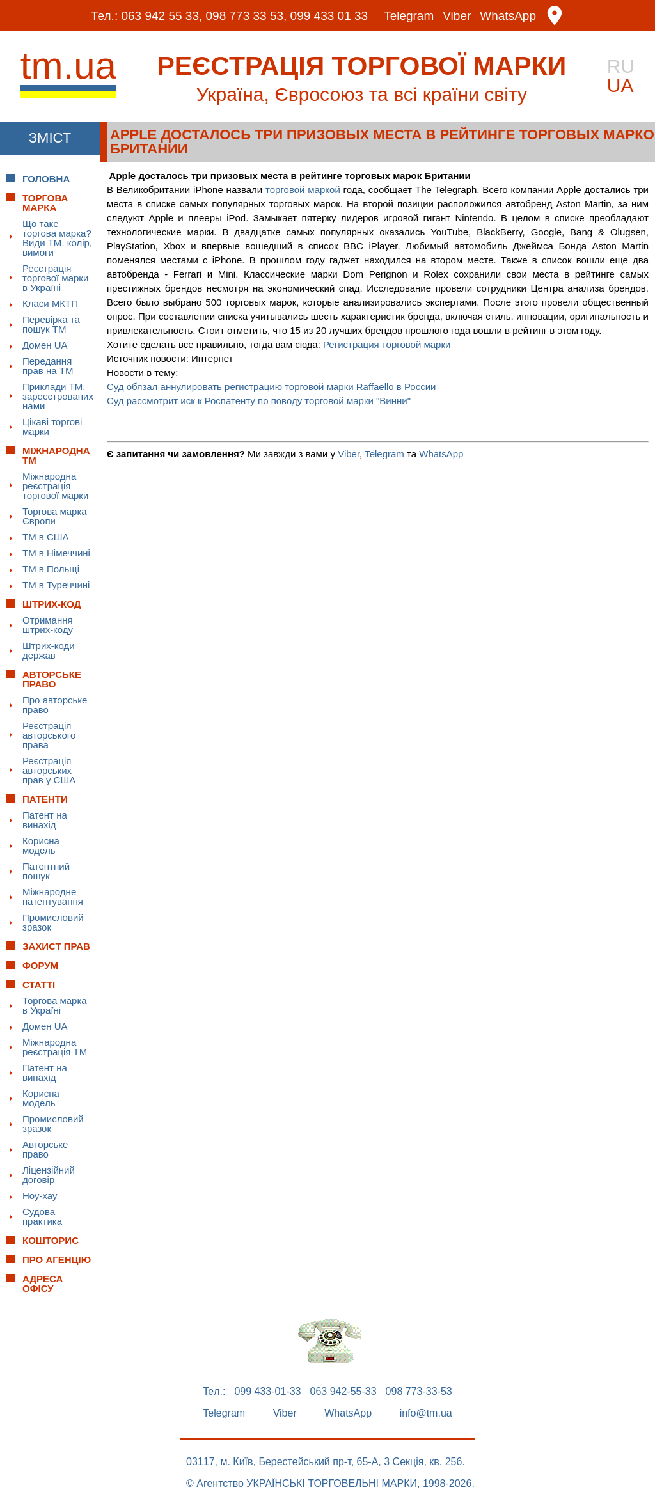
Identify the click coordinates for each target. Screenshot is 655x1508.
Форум (40, 965)
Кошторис (50, 1240)
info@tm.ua (426, 1413)
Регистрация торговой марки (386, 344)
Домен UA (45, 345)
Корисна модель (40, 845)
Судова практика (42, 1216)
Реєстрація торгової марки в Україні (55, 277)
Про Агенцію (56, 1259)
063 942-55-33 (343, 1391)
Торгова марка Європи (54, 516)
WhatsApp (508, 16)
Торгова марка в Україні (54, 1005)
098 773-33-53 (419, 1391)
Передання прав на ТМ (47, 365)
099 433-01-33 (267, 1391)
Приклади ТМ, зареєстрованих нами (57, 396)
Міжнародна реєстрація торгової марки (55, 485)
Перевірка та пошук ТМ (51, 324)
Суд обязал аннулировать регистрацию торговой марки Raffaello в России (271, 386)
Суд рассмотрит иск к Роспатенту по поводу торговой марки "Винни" (259, 400)
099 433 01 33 (329, 15)
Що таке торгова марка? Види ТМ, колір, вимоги (57, 238)
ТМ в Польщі (50, 569)
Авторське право (45, 1149)
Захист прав (56, 946)
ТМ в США (45, 537)
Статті (38, 984)
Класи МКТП (50, 303)
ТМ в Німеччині (56, 553)
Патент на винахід (44, 819)
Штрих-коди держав (48, 650)
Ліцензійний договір (48, 1174)
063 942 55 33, (161, 15)
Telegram (409, 16)
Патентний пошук (46, 871)
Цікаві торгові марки (52, 426)
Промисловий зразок (53, 922)
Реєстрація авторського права (48, 735)
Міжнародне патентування (52, 896)
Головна (46, 178)
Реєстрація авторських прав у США (48, 770)
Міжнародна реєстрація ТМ (54, 1046)
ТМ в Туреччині (56, 585)
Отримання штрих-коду (47, 624)
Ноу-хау (40, 1195)
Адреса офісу (42, 1283)
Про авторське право (54, 704)
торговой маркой (302, 189)
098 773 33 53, (246, 15)
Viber (457, 16)
